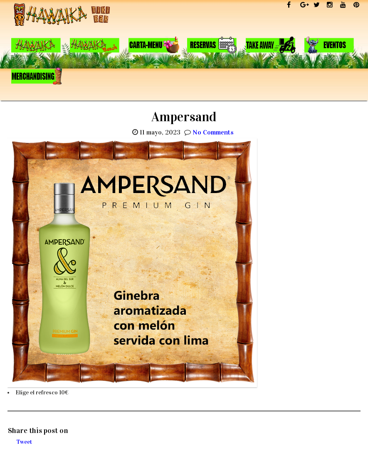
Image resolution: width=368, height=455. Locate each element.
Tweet (24, 441)
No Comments (213, 132)
